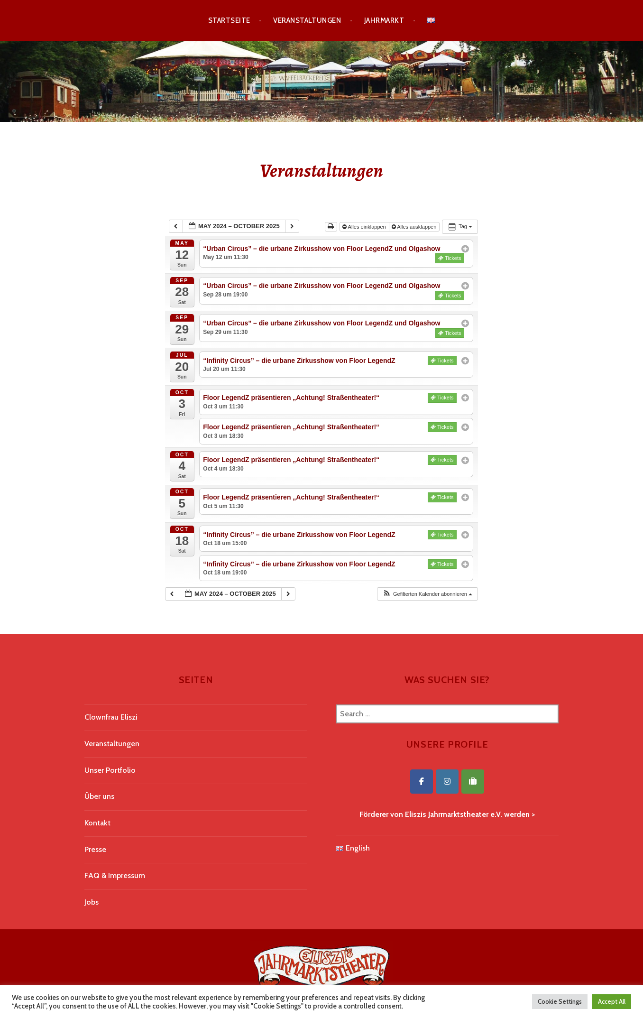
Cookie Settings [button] (560, 1001)
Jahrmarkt (384, 20)
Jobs (91, 902)
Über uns (99, 796)
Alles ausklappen (415, 227)
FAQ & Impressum (114, 875)
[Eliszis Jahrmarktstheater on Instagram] (447, 781)
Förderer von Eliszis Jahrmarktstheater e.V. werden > (447, 814)
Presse (95, 849)
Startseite (229, 20)
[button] (427, 594)
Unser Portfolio (110, 770)
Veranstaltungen (307, 20)
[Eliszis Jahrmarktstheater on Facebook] (421, 781)
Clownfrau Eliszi (111, 717)
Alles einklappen (364, 227)
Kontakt (97, 822)
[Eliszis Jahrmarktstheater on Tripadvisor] (472, 781)
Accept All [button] (611, 1001)
